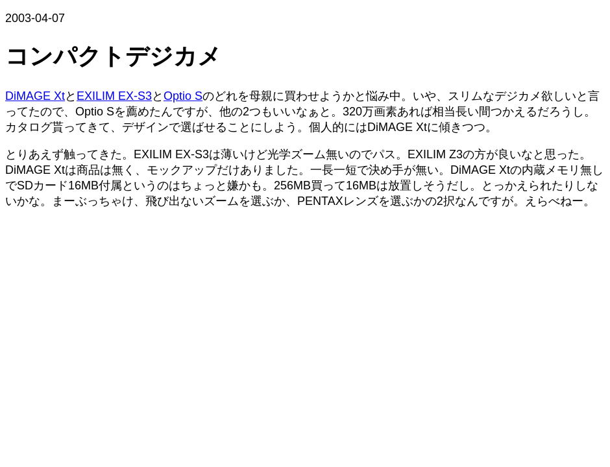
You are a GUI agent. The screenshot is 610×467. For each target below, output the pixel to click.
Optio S (183, 96)
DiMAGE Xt (35, 96)
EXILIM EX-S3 (114, 96)
